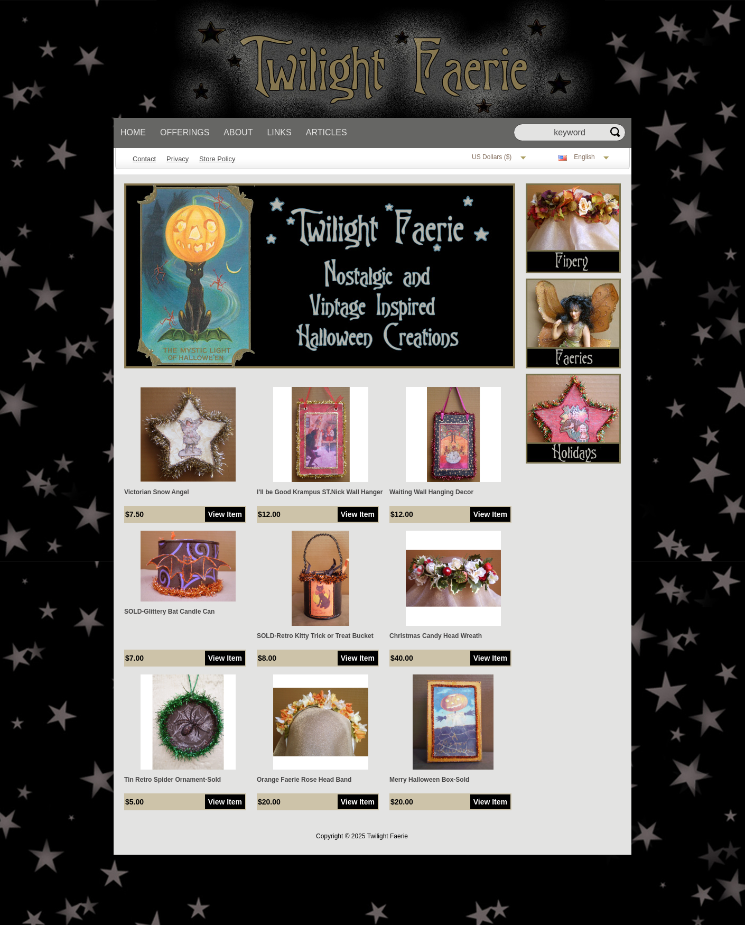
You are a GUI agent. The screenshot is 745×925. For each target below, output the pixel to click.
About (238, 132)
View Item (225, 514)
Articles (326, 132)
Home (133, 132)
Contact (144, 159)
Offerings (184, 132)
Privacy (177, 159)
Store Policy (217, 159)
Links (279, 132)
